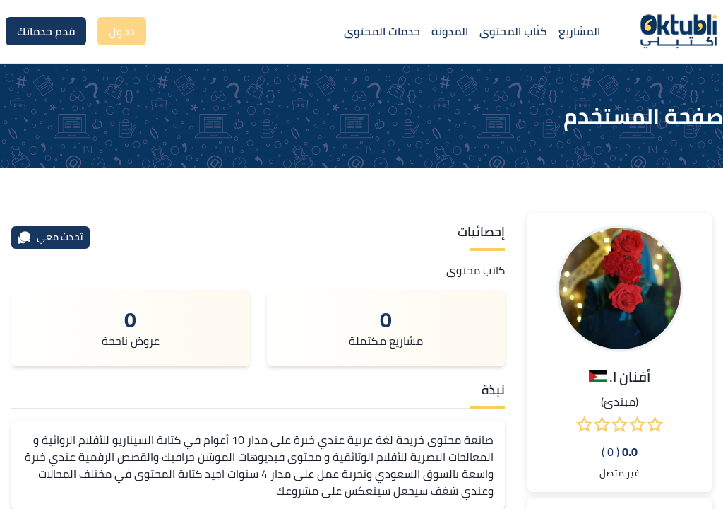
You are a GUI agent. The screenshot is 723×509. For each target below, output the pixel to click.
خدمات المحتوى (382, 31)
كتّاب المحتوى (513, 31)
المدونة (449, 31)
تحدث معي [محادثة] (50, 237)
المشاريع (579, 31)
